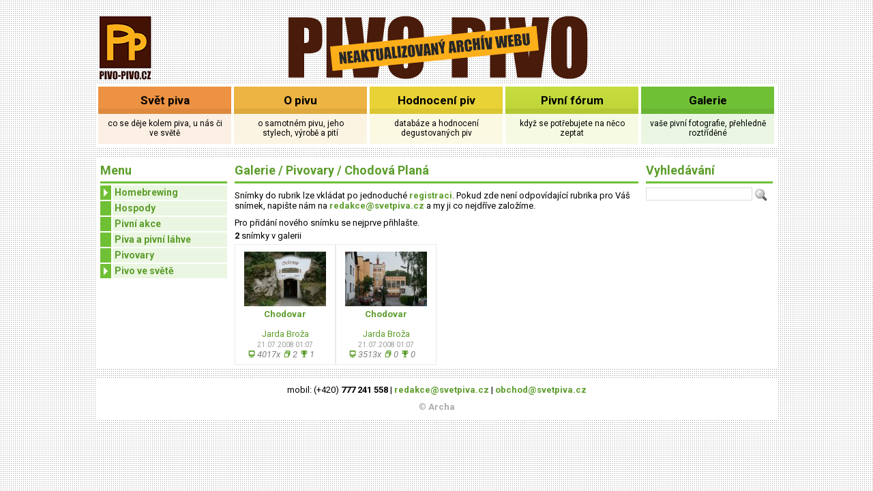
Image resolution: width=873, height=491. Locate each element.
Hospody (135, 208)
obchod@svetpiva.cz (541, 390)
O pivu (300, 100)
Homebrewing (139, 192)
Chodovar (285, 314)
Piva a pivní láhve (153, 239)
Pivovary (134, 255)
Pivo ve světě (137, 271)
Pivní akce (138, 223)
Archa (441, 407)
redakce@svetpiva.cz (376, 205)
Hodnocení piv (436, 100)
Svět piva (165, 100)
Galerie (708, 100)
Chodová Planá (386, 170)
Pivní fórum (572, 100)
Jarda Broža (285, 334)
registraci (430, 195)
